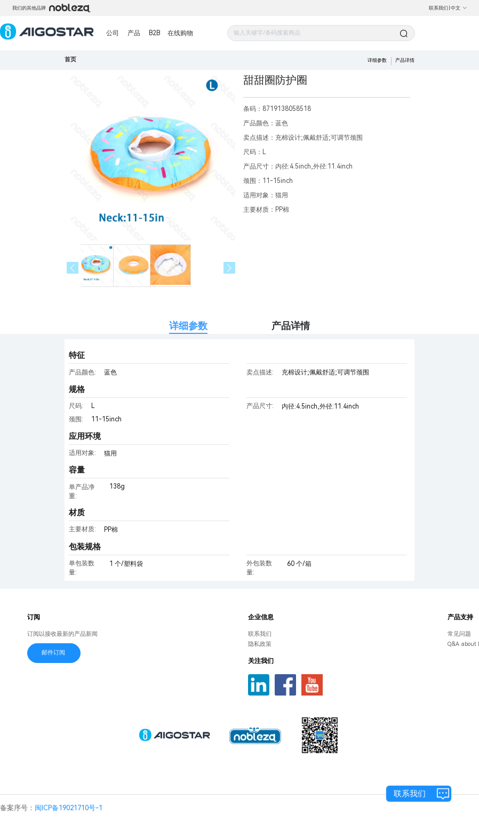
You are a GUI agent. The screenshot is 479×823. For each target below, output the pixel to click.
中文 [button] (459, 8)
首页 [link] (70, 59)
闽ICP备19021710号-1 (68, 808)
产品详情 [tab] (291, 325)
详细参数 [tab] (188, 325)
